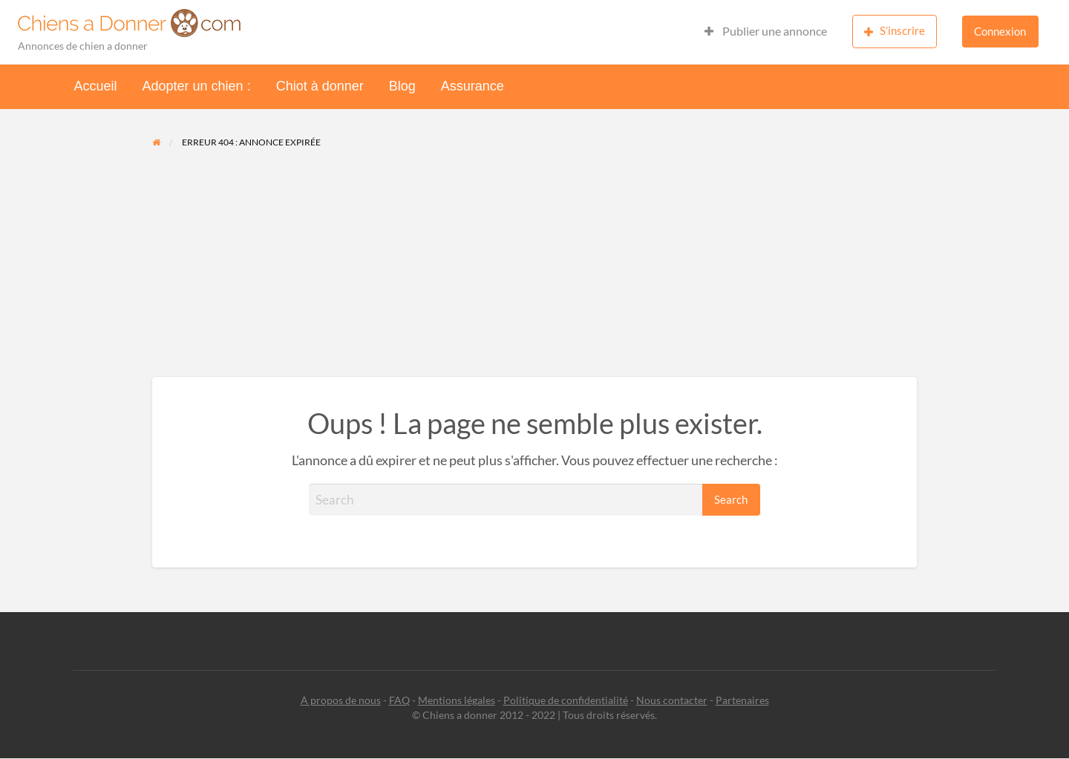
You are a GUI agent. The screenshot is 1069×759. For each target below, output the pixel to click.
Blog (402, 86)
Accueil (95, 86)
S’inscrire (894, 31)
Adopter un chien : (197, 86)
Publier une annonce (766, 31)
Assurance (472, 86)
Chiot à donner (320, 86)
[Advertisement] (535, 265)
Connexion (1000, 31)
